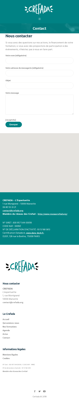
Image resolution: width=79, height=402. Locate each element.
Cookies (6, 358)
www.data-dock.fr (35, 233)
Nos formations (10, 327)
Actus (5, 334)
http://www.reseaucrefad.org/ (52, 214)
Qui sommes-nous (11, 323)
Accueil (6, 319)
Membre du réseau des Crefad (15, 371)
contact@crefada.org (13, 210)
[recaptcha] (10, 120)
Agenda (6, 330)
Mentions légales (10, 355)
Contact (6, 338)
